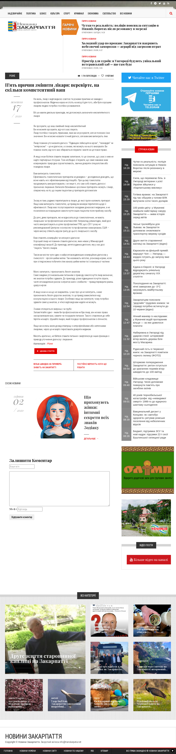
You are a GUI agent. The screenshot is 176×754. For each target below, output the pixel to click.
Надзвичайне (15, 13)
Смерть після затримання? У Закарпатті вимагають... (110, 629)
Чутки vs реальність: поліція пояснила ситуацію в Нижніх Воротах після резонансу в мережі (120, 27)
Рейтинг (107, 75)
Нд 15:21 (126, 229)
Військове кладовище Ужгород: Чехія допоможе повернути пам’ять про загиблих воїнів (148, 383)
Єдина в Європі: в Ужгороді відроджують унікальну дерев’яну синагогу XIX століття (149, 271)
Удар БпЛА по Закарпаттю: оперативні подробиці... (66, 704)
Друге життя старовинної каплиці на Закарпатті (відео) (150, 242)
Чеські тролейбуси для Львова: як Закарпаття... (109, 668)
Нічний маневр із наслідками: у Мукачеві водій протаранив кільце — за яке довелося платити (150, 321)
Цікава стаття (45, 351)
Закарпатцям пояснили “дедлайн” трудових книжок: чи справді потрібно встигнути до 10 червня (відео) (151, 304)
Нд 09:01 (126, 400)
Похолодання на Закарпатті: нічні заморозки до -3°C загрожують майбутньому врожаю (149, 288)
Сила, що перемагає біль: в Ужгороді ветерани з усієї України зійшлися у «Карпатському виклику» (149, 183)
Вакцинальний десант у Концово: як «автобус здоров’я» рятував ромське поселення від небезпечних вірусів (149, 418)
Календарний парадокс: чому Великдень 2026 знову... (108, 704)
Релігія (97, 698)
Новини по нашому (16, 698)
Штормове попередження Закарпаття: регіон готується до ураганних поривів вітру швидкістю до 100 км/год (150, 367)
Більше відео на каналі (150, 559)
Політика (31, 13)
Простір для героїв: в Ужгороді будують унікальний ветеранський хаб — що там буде (121, 62)
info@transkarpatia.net (70, 742)
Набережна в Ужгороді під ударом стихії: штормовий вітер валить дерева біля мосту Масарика (148, 337)
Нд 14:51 (126, 242)
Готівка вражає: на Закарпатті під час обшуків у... (148, 629)
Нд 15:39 (126, 198)
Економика (98, 661)
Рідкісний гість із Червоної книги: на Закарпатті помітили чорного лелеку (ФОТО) (150, 352)
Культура (55, 13)
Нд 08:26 (126, 434)
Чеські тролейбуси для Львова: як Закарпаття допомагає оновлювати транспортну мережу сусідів (149, 229)
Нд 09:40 (126, 383)
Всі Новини (126, 13)
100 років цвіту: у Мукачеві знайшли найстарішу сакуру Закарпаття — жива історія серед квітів (149, 212)
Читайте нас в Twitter (147, 77)
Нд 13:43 (126, 255)
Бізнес (43, 13)
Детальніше (91, 439)
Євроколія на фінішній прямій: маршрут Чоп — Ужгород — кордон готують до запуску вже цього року (151, 255)
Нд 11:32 (126, 337)
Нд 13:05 (126, 288)
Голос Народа (99, 624)
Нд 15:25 (126, 212)
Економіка (93, 13)
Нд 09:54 (126, 367)
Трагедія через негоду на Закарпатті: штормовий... (152, 668)
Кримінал (79, 13)
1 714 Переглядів (87, 75)
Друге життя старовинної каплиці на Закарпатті (43, 658)
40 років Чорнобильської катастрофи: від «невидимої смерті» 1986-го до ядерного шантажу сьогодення (150, 400)
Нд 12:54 (126, 304)
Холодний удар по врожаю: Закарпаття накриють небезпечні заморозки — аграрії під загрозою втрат (121, 45)
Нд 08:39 (126, 418)
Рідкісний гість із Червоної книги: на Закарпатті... (148, 704)
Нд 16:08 (126, 183)
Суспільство (109, 13)
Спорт (67, 13)
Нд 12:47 (126, 321)
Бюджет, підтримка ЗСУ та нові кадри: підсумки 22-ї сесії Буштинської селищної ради (150, 434)
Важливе (54, 698)
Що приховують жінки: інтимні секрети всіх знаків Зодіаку (96, 412)
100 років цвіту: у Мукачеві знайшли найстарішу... (19, 704)
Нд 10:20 (126, 352)
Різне (50, 343)
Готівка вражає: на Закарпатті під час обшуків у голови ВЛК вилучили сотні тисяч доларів (150, 197)
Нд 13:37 (126, 272)
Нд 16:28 (126, 166)
